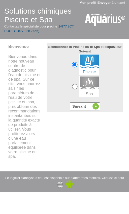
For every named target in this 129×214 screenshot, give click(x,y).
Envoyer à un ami (111, 3)
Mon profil (88, 3)
